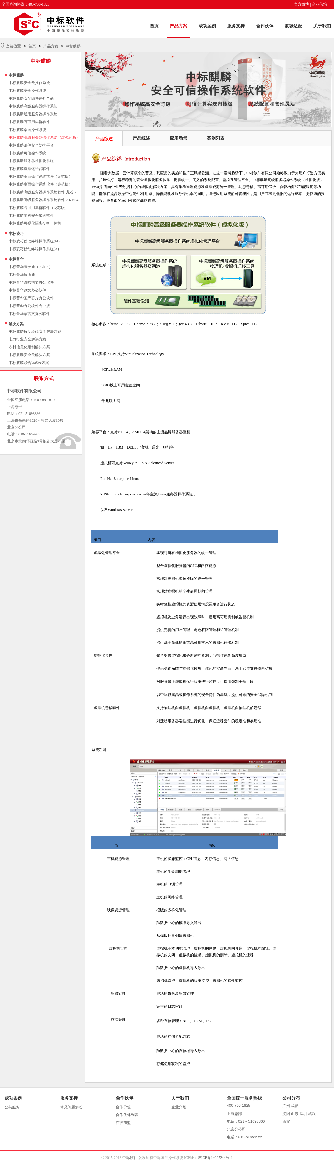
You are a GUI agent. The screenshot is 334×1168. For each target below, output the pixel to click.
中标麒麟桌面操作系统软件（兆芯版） (40, 184)
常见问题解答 (71, 1107)
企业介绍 (178, 1107)
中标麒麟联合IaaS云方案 (29, 362)
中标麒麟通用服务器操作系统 (33, 114)
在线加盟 (123, 1123)
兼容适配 (293, 26)
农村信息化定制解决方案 (29, 347)
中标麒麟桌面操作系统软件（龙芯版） (40, 176)
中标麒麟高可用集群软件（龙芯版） (39, 208)
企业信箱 (319, 4)
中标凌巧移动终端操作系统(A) (34, 249)
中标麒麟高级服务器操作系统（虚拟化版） (44, 137)
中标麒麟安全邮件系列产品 (31, 98)
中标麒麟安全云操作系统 (29, 83)
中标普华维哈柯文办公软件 (31, 282)
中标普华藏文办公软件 (27, 290)
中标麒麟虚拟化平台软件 (29, 169)
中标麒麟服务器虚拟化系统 (31, 161)
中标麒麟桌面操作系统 (27, 129)
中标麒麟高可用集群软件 (29, 122)
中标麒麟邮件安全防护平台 (31, 145)
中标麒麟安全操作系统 (27, 90)
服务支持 (236, 26)
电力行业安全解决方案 (27, 339)
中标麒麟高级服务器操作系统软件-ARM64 (43, 200)
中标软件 (129, 1158)
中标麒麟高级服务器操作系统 (33, 106)
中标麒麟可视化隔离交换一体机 (35, 223)
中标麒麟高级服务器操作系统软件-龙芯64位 (45, 192)
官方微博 (301, 4)
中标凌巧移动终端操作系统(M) (34, 241)
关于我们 (322, 26)
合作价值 (123, 1107)
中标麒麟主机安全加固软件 (31, 215)
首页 (154, 26)
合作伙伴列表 (127, 1115)
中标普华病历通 (22, 274)
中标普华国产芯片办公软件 (31, 298)
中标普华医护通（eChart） (30, 267)
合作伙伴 (264, 26)
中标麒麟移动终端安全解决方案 (35, 331)
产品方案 (178, 26)
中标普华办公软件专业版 (29, 306)
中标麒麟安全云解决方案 (29, 355)
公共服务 (12, 1107)
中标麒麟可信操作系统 (27, 153)
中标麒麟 (73, 46)
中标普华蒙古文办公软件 (29, 313)
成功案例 (207, 26)
